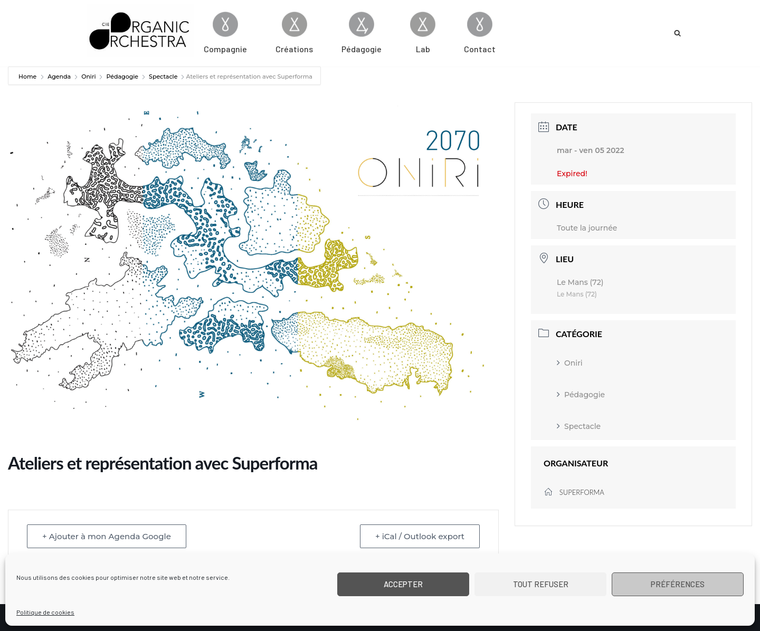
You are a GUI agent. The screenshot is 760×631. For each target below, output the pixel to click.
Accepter (403, 584)
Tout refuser (540, 584)
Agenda (59, 76)
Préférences (678, 584)
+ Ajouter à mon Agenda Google (106, 536)
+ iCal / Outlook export (419, 536)
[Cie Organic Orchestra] (140, 30)
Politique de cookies (45, 612)
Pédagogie (122, 76)
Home (28, 76)
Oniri (88, 76)
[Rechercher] (677, 33)
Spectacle (163, 76)
